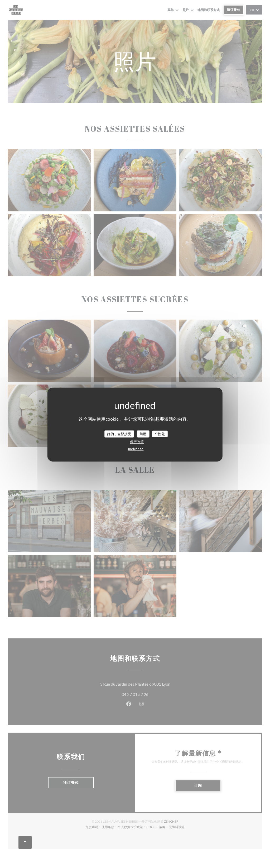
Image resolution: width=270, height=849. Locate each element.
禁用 (142, 433)
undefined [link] (135, 449)
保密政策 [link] (137, 442)
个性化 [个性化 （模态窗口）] (160, 433)
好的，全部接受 (119, 433)
